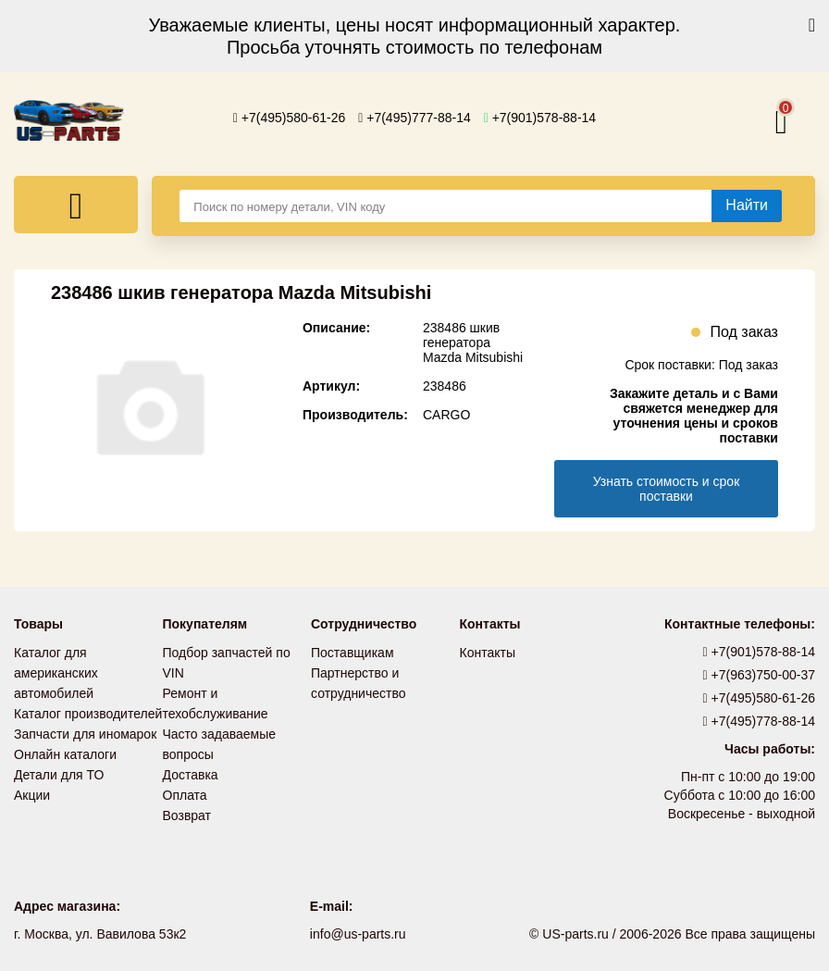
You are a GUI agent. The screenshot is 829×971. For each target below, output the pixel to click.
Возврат (187, 815)
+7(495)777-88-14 (414, 117)
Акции (32, 795)
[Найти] (746, 205)
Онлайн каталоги (65, 754)
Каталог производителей (88, 713)
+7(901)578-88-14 (540, 117)
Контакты (487, 652)
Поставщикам (352, 652)
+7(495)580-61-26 (289, 117)
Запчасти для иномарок (85, 734)
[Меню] (76, 204)
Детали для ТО (59, 774)
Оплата (185, 795)
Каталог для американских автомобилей (56, 673)
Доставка (190, 774)
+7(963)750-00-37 (759, 674)
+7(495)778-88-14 (759, 721)
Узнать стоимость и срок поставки (666, 489)
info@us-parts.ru (358, 934)
